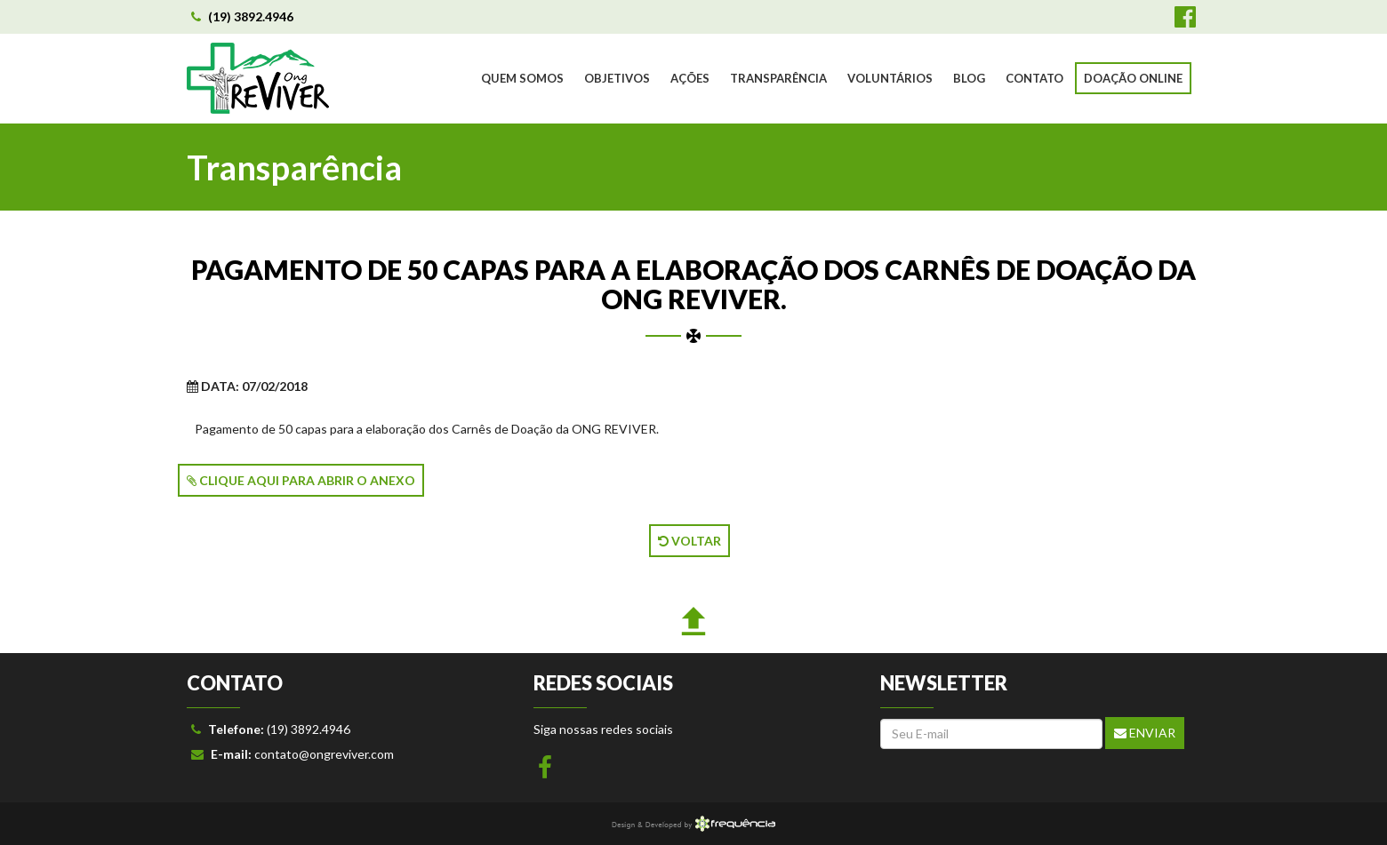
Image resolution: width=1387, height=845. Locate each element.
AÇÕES (690, 78)
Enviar (1144, 732)
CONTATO (1034, 78)
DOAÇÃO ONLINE (1133, 78)
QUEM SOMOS (522, 78)
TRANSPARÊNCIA (778, 78)
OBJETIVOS (617, 78)
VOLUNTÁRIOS (890, 78)
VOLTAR (689, 540)
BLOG (969, 78)
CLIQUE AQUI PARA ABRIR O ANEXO (301, 480)
